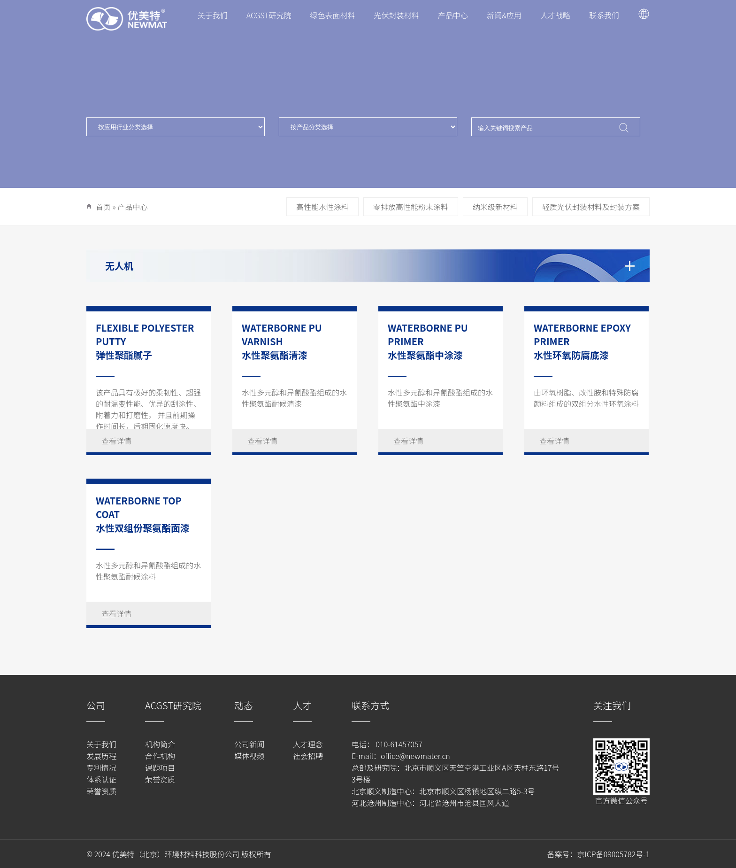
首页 (103, 206)
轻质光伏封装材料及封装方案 (591, 206)
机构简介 (160, 744)
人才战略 (555, 15)
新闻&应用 (504, 15)
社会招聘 (308, 755)
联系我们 (604, 15)
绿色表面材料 (332, 15)
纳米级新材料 (495, 206)
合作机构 (160, 755)
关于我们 (213, 15)
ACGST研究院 (268, 15)
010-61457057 (398, 744)
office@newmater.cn (415, 755)
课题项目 (160, 767)
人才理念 (308, 744)
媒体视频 (249, 755)
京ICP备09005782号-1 (613, 854)
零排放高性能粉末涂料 (410, 206)
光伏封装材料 (396, 15)
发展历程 (101, 755)
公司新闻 (249, 744)
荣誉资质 (101, 791)
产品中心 (453, 15)
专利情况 (101, 767)
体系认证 (101, 779)
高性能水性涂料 (322, 206)
